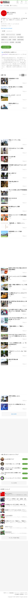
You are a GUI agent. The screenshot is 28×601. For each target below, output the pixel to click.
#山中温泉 (18, 34)
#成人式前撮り (20, 37)
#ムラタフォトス (12, 37)
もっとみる (14, 482)
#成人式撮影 (18, 42)
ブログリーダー (23, 592)
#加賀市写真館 (20, 39)
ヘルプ (25, 594)
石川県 (3, 31)
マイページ (16, 592)
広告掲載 (17, 594)
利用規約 (21, 594)
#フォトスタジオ (4, 42)
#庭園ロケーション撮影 (6, 39)
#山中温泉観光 (4, 37)
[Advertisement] (14, 124)
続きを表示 (14, 414)
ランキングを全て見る (14, 537)
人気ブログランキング (5, 2)
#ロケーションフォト (10, 34)
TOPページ (6, 592)
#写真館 (14, 39)
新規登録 (11, 592)
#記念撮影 (12, 42)
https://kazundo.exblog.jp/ (6, 28)
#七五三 (3, 34)
